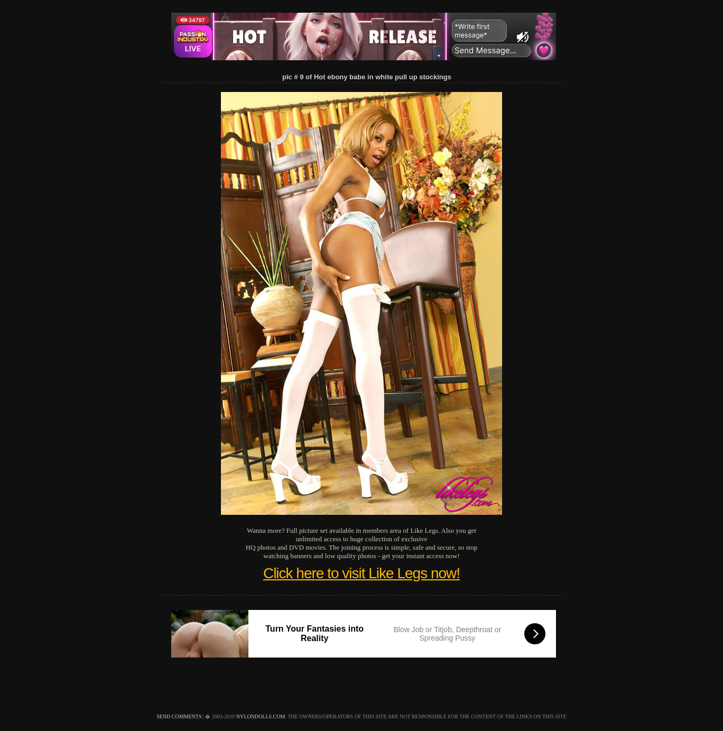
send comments (178, 716)
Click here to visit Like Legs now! (361, 573)
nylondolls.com (260, 716)
